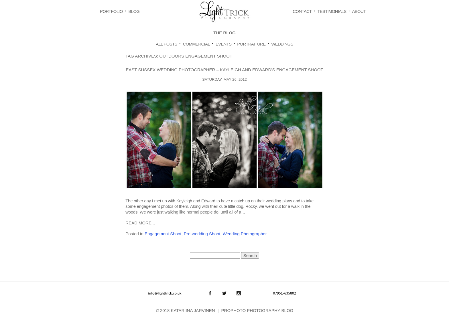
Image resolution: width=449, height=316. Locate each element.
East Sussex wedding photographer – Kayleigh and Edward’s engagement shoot (224, 69)
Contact (302, 11)
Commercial (196, 44)
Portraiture (251, 44)
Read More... (140, 222)
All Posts (166, 44)
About (359, 11)
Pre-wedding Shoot (202, 233)
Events (224, 44)
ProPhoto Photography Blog (257, 310)
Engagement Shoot (163, 233)
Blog (134, 11)
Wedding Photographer (245, 233)
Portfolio (111, 11)
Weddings (282, 44)
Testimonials (331, 11)
